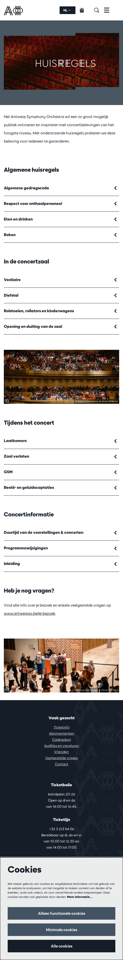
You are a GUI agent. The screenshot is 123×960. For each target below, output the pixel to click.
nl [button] (67, 10)
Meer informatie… (80, 897)
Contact (61, 764)
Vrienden (61, 752)
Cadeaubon (61, 739)
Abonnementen (61, 733)
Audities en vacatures (61, 746)
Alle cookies (61, 946)
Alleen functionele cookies (61, 913)
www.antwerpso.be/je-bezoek (29, 613)
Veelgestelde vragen (61, 758)
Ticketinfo (62, 727)
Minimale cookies (61, 929)
